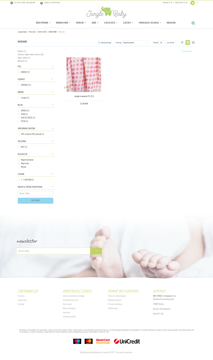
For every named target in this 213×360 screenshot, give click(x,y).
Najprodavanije (27, 160)
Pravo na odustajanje (117, 296)
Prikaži (155, 42)
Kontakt (21, 304)
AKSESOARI (53, 32)
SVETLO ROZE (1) (28, 118)
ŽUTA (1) (24, 121)
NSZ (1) (24, 147)
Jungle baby (22, 32)
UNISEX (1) (25, 72)
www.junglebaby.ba (94, 352)
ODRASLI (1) (26, 85)
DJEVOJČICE (42, 32)
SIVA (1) (24, 114)
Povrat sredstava (115, 304)
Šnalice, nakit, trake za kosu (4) (30, 54)
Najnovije (25, 163)
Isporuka (66, 312)
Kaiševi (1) (22, 51)
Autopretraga (106, 42)
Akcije (23, 167)
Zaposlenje (22, 300)
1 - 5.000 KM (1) (27, 180)
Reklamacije (113, 308)
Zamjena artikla (69, 316)
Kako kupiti (67, 304)
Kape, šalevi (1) (24, 58)
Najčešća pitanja (114, 300)
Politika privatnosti (70, 300)
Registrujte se (181, 3)
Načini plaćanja (69, 308)
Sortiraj (118, 42)
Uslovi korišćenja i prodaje (73, 296)
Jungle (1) (25, 98)
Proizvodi (32, 32)
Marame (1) (22, 61)
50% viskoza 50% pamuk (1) (32, 134)
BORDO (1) (25, 110)
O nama (21, 296)
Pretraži (35, 200)
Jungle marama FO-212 (84, 96)
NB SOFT (111, 352)
